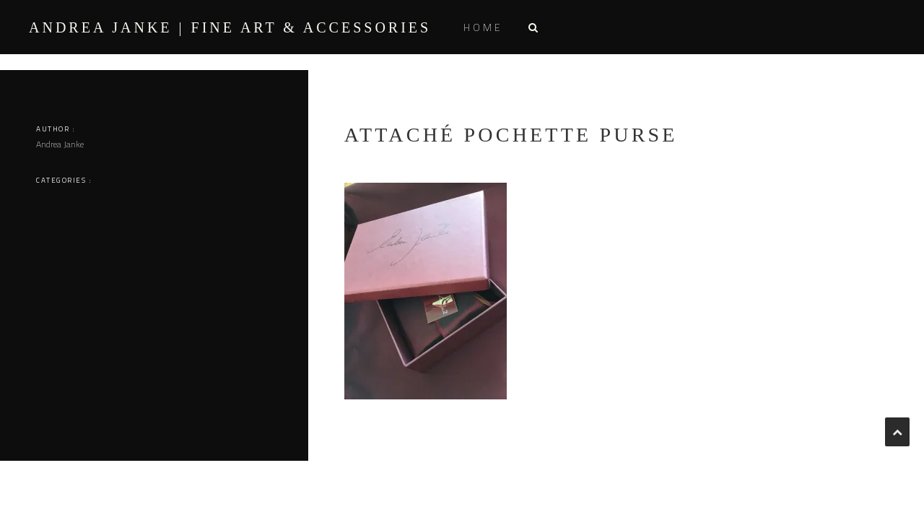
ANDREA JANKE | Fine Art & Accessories (230, 27)
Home (483, 27)
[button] (533, 27)
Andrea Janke (60, 144)
